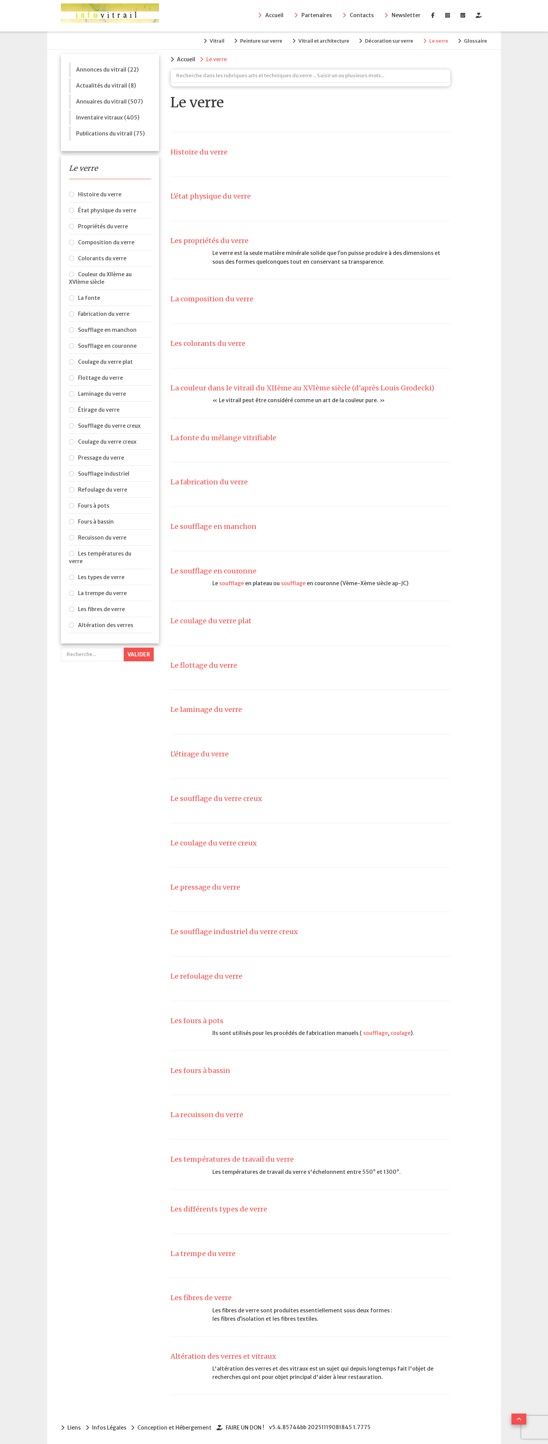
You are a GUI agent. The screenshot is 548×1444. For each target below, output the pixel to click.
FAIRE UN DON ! (246, 1426)
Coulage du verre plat (105, 361)
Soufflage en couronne (107, 345)
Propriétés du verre (103, 225)
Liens (74, 1426)
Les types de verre (101, 576)
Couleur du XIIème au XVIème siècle (100, 277)
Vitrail (212, 40)
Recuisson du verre (102, 536)
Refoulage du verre (102, 489)
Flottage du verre (100, 377)
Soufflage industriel (103, 473)
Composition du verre (106, 241)
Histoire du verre (99, 193)
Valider (138, 653)
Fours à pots (93, 504)
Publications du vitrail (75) (110, 132)
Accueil (274, 15)
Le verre (437, 40)
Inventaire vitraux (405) (107, 116)
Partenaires (316, 15)
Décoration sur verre (387, 40)
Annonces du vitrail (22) (107, 68)
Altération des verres (105, 624)
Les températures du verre (100, 556)
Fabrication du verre (103, 313)
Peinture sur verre (257, 40)
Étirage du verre (98, 409)
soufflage (231, 582)
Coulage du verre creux (107, 441)
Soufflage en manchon (107, 329)
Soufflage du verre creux (109, 425)
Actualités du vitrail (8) (106, 84)
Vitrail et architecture (320, 40)
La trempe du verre (102, 592)
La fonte (89, 297)
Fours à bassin (96, 520)
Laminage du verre (102, 393)
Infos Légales (109, 1426)
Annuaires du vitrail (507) (109, 100)
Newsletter (406, 15)
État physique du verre (107, 209)
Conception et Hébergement (176, 1426)
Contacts (362, 15)
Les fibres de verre (101, 608)
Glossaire (475, 40)
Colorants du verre (102, 257)
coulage (400, 1032)
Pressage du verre (101, 457)
